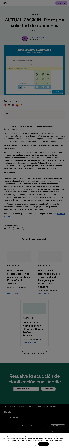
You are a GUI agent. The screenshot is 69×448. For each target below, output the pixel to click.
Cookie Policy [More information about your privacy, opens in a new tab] (58, 443)
